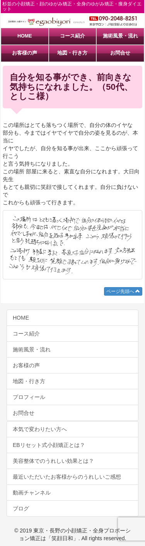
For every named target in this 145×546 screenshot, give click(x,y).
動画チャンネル (32, 493)
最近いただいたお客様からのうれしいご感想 (67, 477)
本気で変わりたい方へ (40, 429)
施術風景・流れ (120, 36)
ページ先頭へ (123, 291)
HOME (24, 36)
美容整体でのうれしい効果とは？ (53, 461)
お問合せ (120, 53)
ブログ (21, 508)
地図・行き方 (72, 53)
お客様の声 (24, 53)
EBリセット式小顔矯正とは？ (49, 445)
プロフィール (29, 397)
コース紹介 (72, 36)
